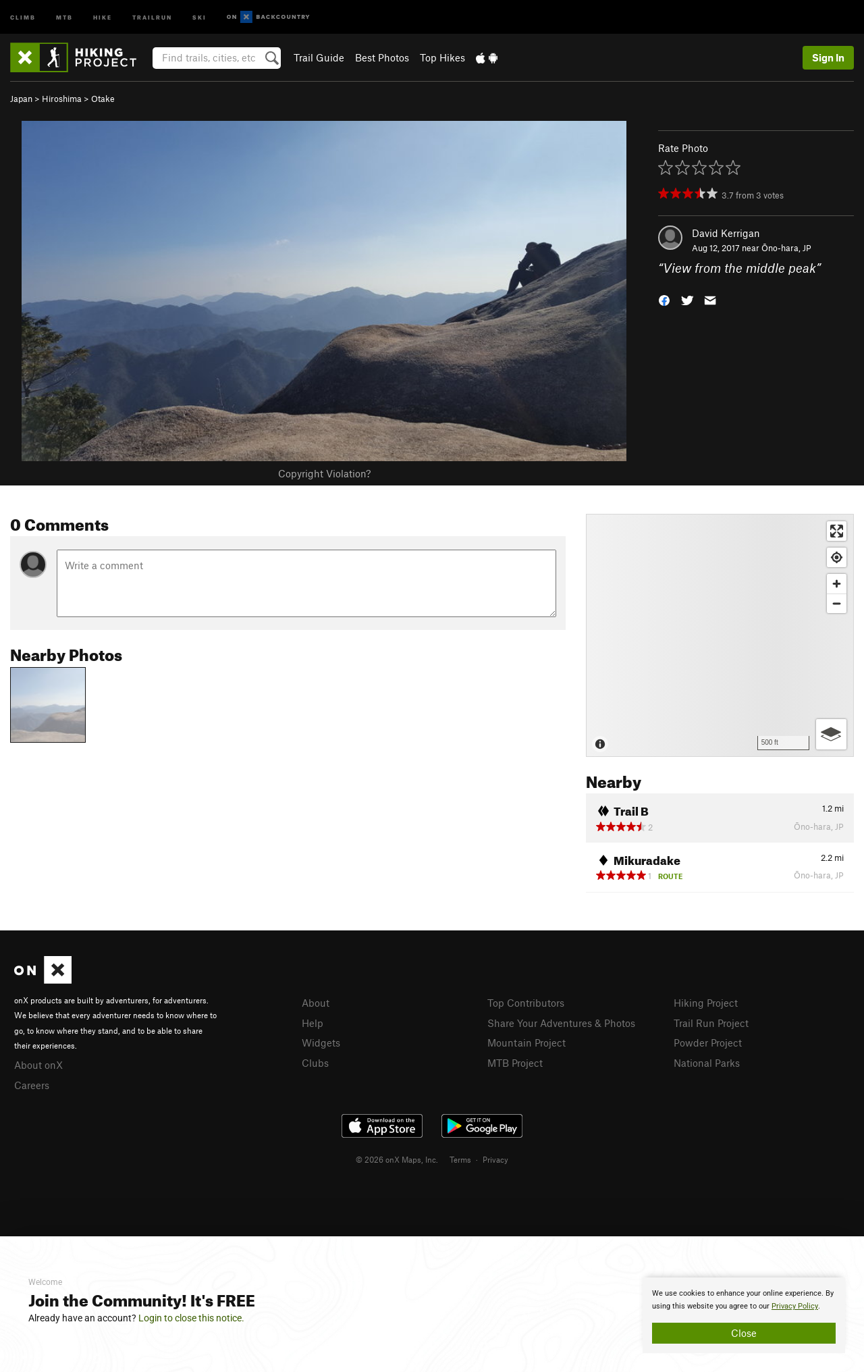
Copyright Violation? (324, 473)
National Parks (707, 1063)
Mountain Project (526, 1042)
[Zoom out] (836, 603)
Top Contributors (525, 1003)
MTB (64, 16)
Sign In (828, 57)
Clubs (315, 1063)
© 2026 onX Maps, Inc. (397, 1159)
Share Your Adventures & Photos (561, 1023)
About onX (38, 1065)
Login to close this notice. (191, 1318)
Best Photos (382, 57)
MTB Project (515, 1063)
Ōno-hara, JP (786, 247)
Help (312, 1023)
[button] (664, 299)
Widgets (321, 1042)
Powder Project (708, 1042)
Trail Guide (319, 57)
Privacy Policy (795, 1306)
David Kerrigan (726, 233)
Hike (102, 16)
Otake (103, 98)
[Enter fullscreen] (836, 531)
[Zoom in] (836, 583)
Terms (460, 1159)
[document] (744, 1315)
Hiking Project (706, 1003)
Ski (199, 16)
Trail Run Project (711, 1023)
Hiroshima (62, 98)
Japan (21, 98)
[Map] (720, 635)
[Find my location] (836, 557)
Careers (31, 1085)
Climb (23, 16)
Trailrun (152, 16)
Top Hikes (442, 57)
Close (744, 1333)
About (315, 1003)
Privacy (495, 1159)
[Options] (831, 734)
